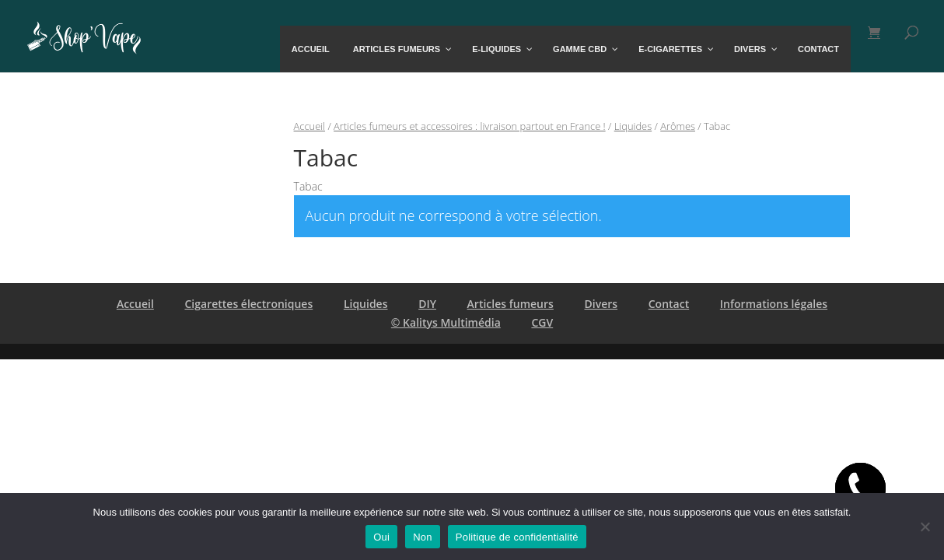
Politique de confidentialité (517, 537)
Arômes (677, 126)
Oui (381, 537)
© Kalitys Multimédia (446, 322)
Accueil (309, 126)
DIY (427, 303)
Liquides (633, 126)
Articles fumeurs (510, 303)
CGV (542, 322)
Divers (601, 303)
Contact (669, 303)
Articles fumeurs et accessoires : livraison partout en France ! (470, 126)
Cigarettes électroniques (248, 303)
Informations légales (773, 303)
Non (422, 537)
